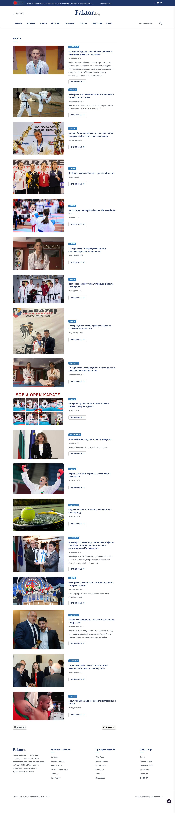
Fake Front (100, 767)
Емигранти (100, 780)
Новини (43, 23)
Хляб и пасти (56, 776)
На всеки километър (59, 780)
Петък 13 (55, 784)
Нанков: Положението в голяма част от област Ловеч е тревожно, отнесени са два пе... (56, 3)
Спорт (109, 23)
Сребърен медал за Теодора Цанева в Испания (91, 183)
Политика (31, 23)
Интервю (54, 767)
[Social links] (154, 3)
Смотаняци (75, 445)
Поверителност (146, 776)
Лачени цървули (57, 772)
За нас (142, 767)
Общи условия (146, 772)
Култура (83, 23)
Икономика (70, 23)
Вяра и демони (102, 772)
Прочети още (77, 92)
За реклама (145, 780)
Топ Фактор (55, 788)
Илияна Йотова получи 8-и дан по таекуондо (90, 449)
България (74, 57)
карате (17, 48)
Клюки (98, 784)
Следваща (109, 737)
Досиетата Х (101, 776)
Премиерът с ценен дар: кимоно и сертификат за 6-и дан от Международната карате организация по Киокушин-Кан (91, 556)
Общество (55, 23)
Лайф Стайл (96, 23)
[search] (160, 23)
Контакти (144, 784)
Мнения (18, 23)
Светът (73, 100)
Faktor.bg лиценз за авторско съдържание (31, 807)
